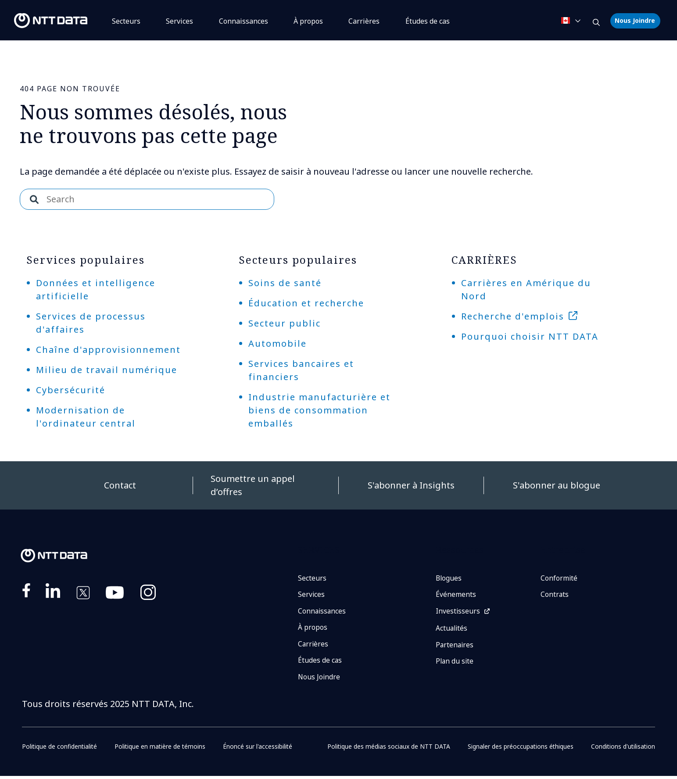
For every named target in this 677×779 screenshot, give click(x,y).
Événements (456, 595)
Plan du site (455, 663)
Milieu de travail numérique (106, 370)
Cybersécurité (70, 390)
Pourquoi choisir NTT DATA (529, 336)
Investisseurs (458, 612)
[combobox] (147, 199)
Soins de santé (285, 283)
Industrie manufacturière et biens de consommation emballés (319, 410)
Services (179, 21)
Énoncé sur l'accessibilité (259, 749)
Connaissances (243, 21)
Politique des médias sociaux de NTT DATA (388, 749)
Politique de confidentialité (60, 749)
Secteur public (284, 323)
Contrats (555, 595)
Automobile (277, 343)
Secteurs (126, 21)
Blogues (449, 578)
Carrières (364, 21)
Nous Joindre (635, 20)
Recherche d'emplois (512, 316)
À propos (308, 21)
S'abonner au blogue (556, 485)
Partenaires (455, 646)
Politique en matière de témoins (161, 749)
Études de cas (320, 663)
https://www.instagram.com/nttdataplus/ (148, 594)
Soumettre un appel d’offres (253, 485)
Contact (120, 485)
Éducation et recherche (306, 303)
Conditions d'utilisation (622, 749)
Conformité (559, 578)
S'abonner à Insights (411, 485)
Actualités (452, 630)
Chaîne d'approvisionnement (108, 349)
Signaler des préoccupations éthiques (519, 749)
